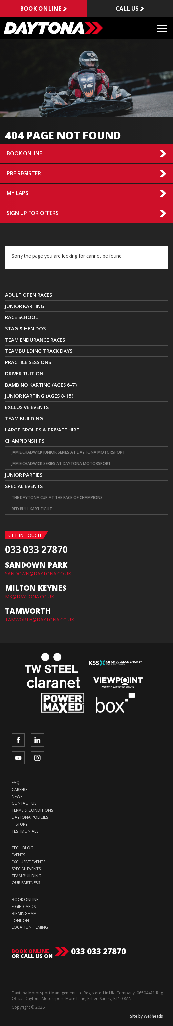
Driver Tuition (24, 373)
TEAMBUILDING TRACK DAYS (38, 351)
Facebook (18, 740)
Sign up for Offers (33, 213)
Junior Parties (23, 475)
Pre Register (24, 173)
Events (18, 855)
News (17, 797)
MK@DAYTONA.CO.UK (29, 597)
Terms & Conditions (32, 810)
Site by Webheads (146, 1016)
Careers (19, 790)
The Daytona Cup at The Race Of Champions (57, 498)
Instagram (37, 758)
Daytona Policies (30, 817)
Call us (129, 9)
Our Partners (26, 883)
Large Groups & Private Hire (42, 430)
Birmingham (24, 914)
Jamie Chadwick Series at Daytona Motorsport (61, 464)
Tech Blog (22, 848)
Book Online (24, 153)
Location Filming (30, 927)
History (20, 824)
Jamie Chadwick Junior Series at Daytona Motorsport (68, 452)
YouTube (18, 758)
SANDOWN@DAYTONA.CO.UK (38, 574)
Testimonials (25, 831)
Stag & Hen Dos (25, 328)
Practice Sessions (28, 362)
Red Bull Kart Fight (32, 509)
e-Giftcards (24, 907)
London (20, 920)
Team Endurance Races (35, 340)
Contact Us (24, 803)
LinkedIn (37, 740)
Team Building (24, 418)
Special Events (24, 486)
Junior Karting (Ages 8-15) (39, 396)
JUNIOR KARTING (24, 306)
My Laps (17, 193)
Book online (43, 9)
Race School (21, 317)
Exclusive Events (27, 407)
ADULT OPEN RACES (28, 295)
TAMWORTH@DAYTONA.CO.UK (39, 620)
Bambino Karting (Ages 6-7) (41, 385)
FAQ (16, 783)
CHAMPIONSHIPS (24, 441)
